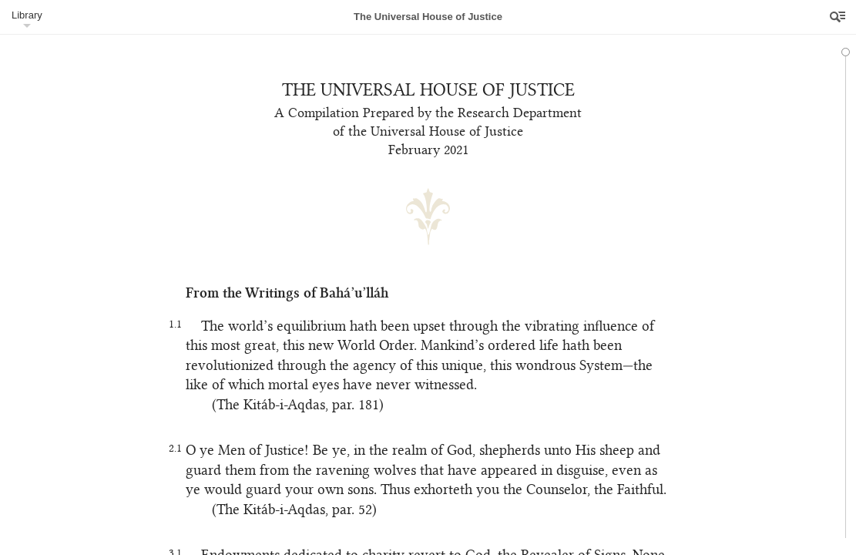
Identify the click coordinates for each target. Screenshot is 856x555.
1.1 (170, 326)
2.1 (170, 450)
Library (27, 15)
